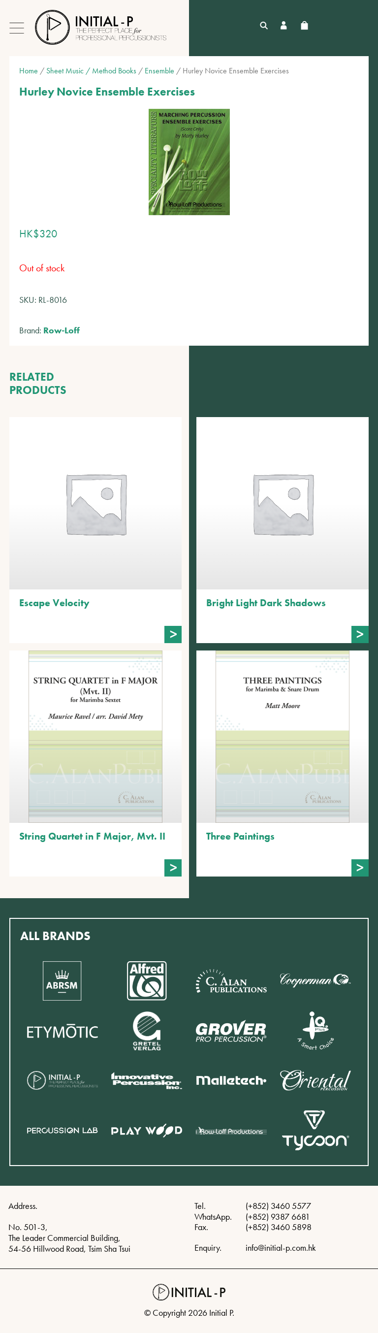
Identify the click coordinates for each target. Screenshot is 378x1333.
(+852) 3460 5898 (279, 1227)
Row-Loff (61, 330)
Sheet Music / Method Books (91, 70)
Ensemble (159, 70)
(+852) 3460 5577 (278, 1205)
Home (28, 70)
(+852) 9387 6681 (278, 1216)
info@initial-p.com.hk (281, 1247)
